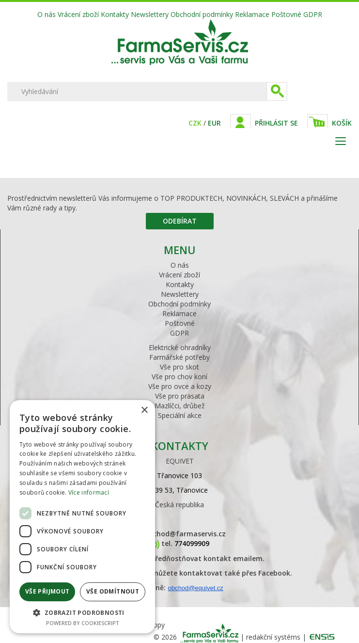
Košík (342, 123)
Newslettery (150, 14)
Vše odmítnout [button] (112, 591)
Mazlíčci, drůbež (180, 405)
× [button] (144, 410)
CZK (195, 123)
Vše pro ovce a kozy (179, 386)
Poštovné (286, 14)
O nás (46, 14)
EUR (214, 123)
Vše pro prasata (179, 396)
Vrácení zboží (78, 14)
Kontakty (115, 14)
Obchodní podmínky (202, 14)
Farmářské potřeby (179, 357)
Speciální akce (180, 415)
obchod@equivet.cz (195, 588)
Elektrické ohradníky (180, 347)
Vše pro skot (179, 366)
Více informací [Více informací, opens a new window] (88, 492)
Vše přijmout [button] (47, 591)
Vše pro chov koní (179, 376)
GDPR (312, 14)
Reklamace (252, 14)
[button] (82, 612)
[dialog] (82, 516)
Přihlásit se (276, 123)
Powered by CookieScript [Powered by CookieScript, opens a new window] (82, 623)
